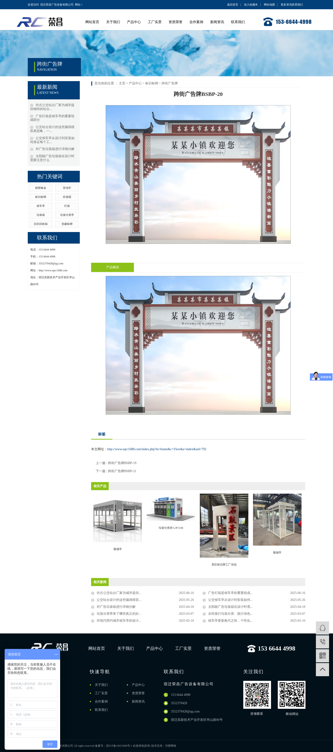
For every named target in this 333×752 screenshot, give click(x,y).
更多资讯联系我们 (292, 4)
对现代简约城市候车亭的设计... (119, 620)
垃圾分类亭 (67, 215)
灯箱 (67, 206)
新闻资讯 (217, 22)
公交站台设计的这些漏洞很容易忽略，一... (52, 129)
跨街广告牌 (170, 83)
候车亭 (41, 206)
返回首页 (232, 4)
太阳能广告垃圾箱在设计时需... (230, 606)
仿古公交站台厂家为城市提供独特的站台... (52, 107)
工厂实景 (155, 22)
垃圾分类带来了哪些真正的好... (119, 613)
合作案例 (196, 22)
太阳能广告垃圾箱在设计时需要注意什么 (52, 158)
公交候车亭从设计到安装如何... (230, 600)
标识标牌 (40, 197)
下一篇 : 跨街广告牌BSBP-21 (116, 471)
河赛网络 (170, 745)
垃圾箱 (41, 215)
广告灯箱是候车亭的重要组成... (230, 593)
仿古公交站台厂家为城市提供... (119, 593)
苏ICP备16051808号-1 (119, 745)
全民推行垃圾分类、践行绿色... (230, 613)
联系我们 (238, 22)
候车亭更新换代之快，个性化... (230, 620)
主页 (122, 83)
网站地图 (269, 4)
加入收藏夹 (251, 4)
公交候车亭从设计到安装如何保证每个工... (52, 140)
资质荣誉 (175, 22)
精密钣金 (40, 188)
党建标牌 (67, 224)
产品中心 (134, 22)
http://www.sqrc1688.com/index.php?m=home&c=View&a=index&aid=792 (156, 449)
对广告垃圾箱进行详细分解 (55, 149)
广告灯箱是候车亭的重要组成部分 (52, 118)
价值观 (67, 197)
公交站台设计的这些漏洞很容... (119, 600)
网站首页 (92, 22)
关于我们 (113, 22)
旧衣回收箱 (41, 224)
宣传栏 (67, 188)
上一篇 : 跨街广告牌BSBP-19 (116, 463)
